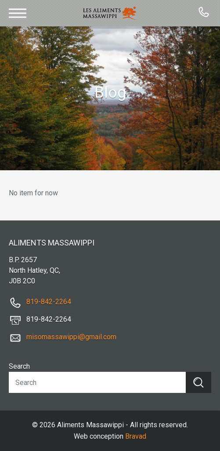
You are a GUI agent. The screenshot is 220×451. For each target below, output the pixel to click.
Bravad (135, 436)
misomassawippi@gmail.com (71, 337)
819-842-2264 (48, 301)
